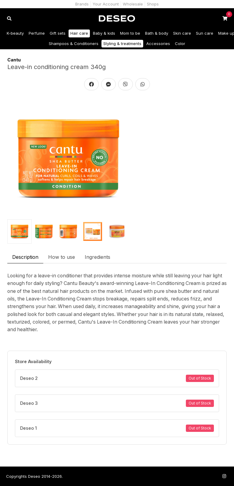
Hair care (79, 33)
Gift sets (58, 33)
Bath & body (156, 33)
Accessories (158, 43)
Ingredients (97, 257)
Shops (153, 4)
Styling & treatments (122, 43)
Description (25, 257)
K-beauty (15, 33)
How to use (61, 257)
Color (180, 43)
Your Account (106, 4)
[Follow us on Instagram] (224, 476)
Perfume (37, 33)
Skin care (182, 33)
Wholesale (133, 4)
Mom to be (130, 33)
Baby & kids (104, 33)
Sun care (204, 33)
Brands (82, 4)
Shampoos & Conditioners (73, 43)
